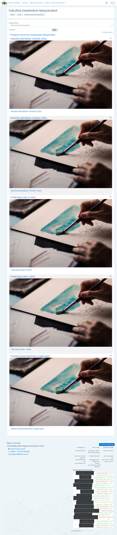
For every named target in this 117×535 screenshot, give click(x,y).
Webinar (47, 3)
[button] (58, 30)
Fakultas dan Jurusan (36, 3)
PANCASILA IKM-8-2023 (23, 197)
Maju (54, 30)
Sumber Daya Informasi (58, 3)
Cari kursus (12, 30)
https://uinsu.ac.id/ (17, 449)
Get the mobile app (107, 444)
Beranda (11, 3)
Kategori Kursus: (13, 23)
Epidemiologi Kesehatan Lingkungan (30, 356)
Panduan (25, 3)
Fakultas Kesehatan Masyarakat (34, 15)
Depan (13, 15)
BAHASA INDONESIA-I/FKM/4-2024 (29, 118)
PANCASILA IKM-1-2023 (23, 276)
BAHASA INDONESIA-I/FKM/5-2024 (29, 39)
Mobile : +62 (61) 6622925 (20, 451)
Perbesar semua (108, 32)
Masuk (113, 3)
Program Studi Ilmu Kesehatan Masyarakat (32, 34)
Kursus (20, 15)
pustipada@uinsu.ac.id (19, 454)
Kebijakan (17, 3)
